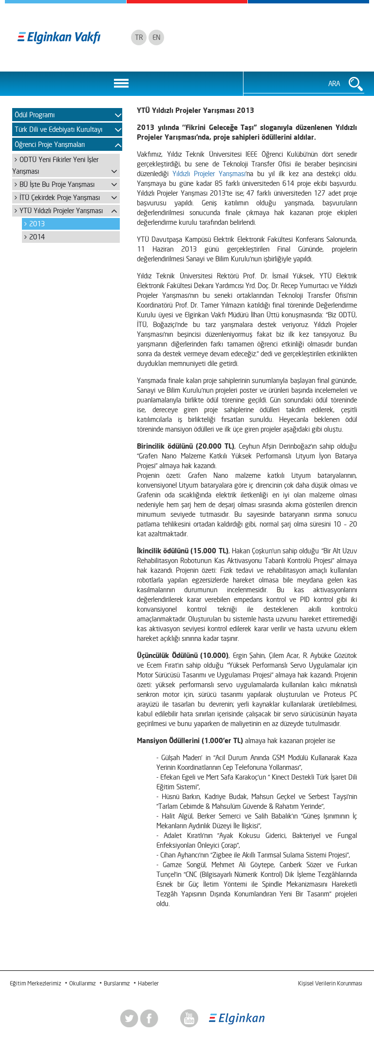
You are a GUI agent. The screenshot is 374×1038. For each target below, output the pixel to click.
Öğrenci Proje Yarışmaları (50, 144)
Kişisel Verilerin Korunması (330, 983)
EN (156, 37)
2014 (37, 237)
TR (139, 37)
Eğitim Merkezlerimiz (35, 983)
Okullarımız (82, 983)
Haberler (148, 983)
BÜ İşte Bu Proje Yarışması (56, 184)
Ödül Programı (35, 114)
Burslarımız (117, 983)
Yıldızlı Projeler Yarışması (208, 173)
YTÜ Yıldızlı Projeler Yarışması (61, 210)
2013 (37, 223)
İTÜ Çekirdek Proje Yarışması (59, 197)
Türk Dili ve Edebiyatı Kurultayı (58, 129)
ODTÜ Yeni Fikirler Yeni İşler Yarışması (55, 165)
